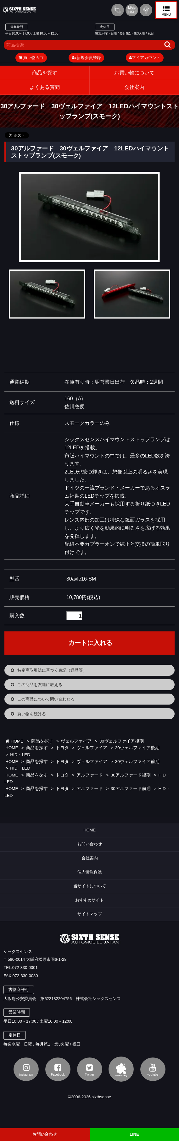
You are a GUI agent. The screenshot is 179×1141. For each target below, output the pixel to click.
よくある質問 (45, 87)
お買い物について (134, 72)
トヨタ (62, 747)
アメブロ (121, 1069)
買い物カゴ (31, 57)
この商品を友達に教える (39, 684)
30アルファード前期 (131, 788)
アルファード (89, 775)
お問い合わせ (89, 843)
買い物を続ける (31, 713)
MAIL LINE (131, 10)
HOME (14, 741)
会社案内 (89, 858)
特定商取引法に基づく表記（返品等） (52, 670)
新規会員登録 (86, 57)
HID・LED (20, 754)
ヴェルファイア (76, 741)
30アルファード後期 (131, 775)
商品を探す (44, 72)
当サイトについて (89, 886)
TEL (117, 10)
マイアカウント (144, 57)
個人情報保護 (89, 871)
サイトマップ (89, 913)
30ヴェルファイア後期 (121, 741)
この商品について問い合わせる (46, 699)
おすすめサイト (89, 900)
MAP (146, 10)
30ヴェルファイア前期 (137, 761)
